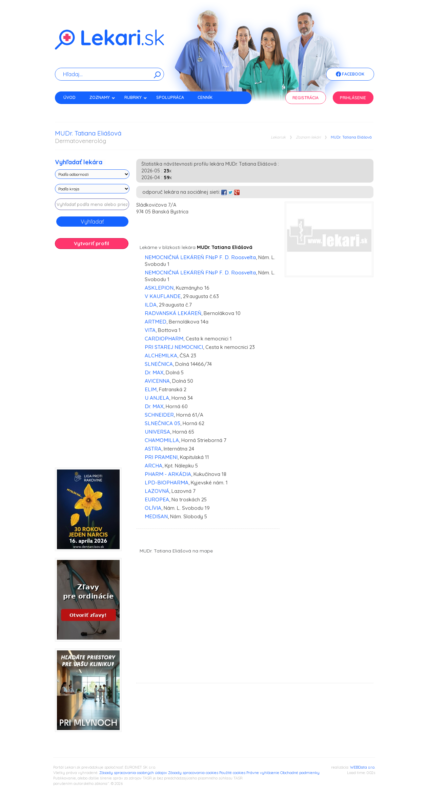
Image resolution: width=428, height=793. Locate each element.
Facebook (350, 74)
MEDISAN (156, 516)
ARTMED (155, 321)
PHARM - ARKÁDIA (168, 474)
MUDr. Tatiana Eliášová (351, 137)
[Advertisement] (92, 360)
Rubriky (135, 97)
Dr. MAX (154, 372)
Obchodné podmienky (300, 772)
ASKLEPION (159, 288)
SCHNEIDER (159, 415)
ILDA (151, 304)
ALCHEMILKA (161, 355)
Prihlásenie (353, 97)
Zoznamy (102, 97)
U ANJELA (157, 398)
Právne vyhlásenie (262, 772)
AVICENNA (157, 381)
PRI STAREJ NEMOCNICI (174, 347)
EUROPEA (157, 499)
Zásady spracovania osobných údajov (133, 772)
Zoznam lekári (308, 137)
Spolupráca (170, 97)
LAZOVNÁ (157, 491)
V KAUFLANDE (163, 296)
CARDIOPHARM (164, 338)
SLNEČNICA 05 (162, 423)
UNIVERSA (157, 432)
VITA (150, 330)
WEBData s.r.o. (362, 767)
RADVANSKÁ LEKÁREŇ (173, 313)
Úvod (69, 97)
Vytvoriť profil (91, 243)
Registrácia (305, 97)
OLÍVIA (153, 508)
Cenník (205, 97)
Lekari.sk (278, 137)
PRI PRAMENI (161, 457)
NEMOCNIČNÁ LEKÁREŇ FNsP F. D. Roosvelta (200, 257)
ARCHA (153, 465)
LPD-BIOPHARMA (166, 482)
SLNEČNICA (159, 364)
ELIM (151, 389)
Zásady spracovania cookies (193, 772)
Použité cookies (232, 772)
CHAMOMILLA (162, 440)
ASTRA (153, 448)
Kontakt (72, 109)
